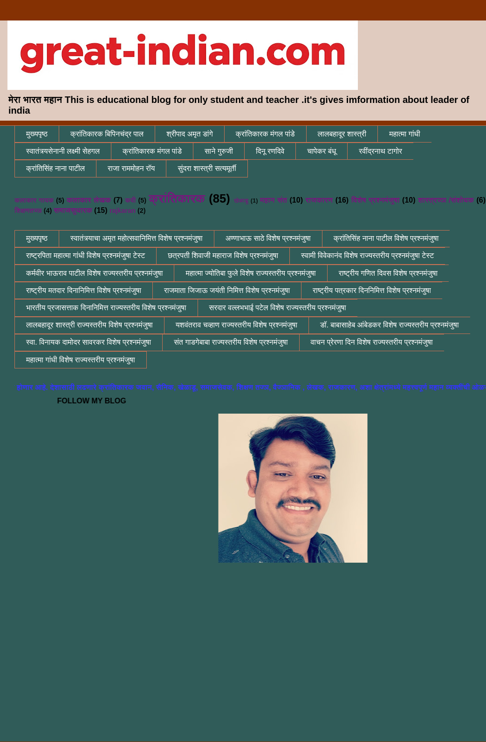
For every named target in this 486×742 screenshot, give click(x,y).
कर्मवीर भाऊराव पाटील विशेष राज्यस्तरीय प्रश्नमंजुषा (94, 273)
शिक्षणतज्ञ (28, 210)
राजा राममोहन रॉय (131, 168)
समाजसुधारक (73, 210)
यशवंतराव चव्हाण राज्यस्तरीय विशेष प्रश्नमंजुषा (236, 325)
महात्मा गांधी (404, 134)
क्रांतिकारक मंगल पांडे (265, 134)
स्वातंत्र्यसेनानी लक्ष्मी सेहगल (63, 151)
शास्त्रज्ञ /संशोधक (446, 200)
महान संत (273, 200)
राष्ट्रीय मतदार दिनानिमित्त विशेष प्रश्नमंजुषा (83, 290)
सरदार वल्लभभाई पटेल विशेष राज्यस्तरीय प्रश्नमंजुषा (277, 308)
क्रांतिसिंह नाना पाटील (55, 168)
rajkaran (123, 210)
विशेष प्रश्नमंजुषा (375, 200)
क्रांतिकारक (177, 198)
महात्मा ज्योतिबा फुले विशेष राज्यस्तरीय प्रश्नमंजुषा (250, 273)
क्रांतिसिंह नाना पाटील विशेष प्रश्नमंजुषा (386, 238)
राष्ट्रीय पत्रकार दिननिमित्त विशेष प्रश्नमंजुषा (372, 290)
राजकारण (319, 200)
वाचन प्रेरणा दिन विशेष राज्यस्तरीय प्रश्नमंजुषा (372, 342)
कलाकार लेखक (89, 200)
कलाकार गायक (34, 200)
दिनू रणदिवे (270, 151)
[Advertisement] (250, 662)
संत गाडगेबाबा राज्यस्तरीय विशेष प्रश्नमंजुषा (230, 342)
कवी (130, 200)
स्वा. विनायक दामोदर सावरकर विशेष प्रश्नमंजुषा (88, 342)
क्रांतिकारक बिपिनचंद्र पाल (107, 134)
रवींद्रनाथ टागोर (380, 151)
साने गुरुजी (219, 151)
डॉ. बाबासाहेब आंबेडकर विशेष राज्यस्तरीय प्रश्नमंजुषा (389, 325)
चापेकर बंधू (321, 151)
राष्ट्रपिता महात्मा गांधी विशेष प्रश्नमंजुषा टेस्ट (85, 255)
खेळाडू (241, 200)
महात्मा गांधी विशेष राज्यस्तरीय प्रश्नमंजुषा (80, 360)
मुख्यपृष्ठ (37, 134)
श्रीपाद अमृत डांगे (189, 134)
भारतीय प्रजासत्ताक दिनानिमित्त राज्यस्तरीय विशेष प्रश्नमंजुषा (106, 308)
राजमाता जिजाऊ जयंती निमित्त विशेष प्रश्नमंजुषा (227, 290)
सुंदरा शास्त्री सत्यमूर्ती (207, 168)
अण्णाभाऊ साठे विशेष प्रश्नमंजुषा (268, 238)
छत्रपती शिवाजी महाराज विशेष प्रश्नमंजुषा (223, 255)
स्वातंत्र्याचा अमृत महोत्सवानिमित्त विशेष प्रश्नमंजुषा (136, 238)
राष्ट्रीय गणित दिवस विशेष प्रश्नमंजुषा (388, 273)
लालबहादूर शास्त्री (342, 134)
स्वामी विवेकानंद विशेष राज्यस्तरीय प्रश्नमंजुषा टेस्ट (367, 255)
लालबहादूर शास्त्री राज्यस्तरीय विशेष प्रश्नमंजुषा (89, 325)
